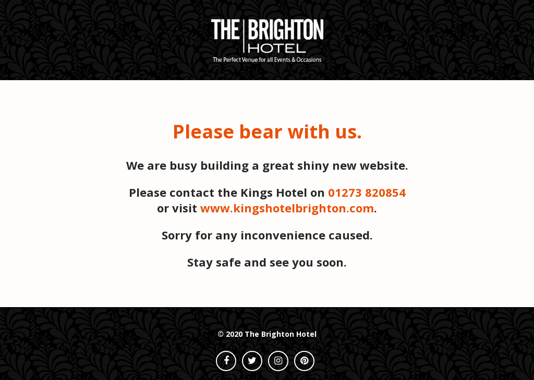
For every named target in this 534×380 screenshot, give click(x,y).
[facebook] (226, 361)
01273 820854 (367, 192)
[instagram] (278, 361)
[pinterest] (304, 361)
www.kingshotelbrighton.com (287, 208)
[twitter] (252, 361)
